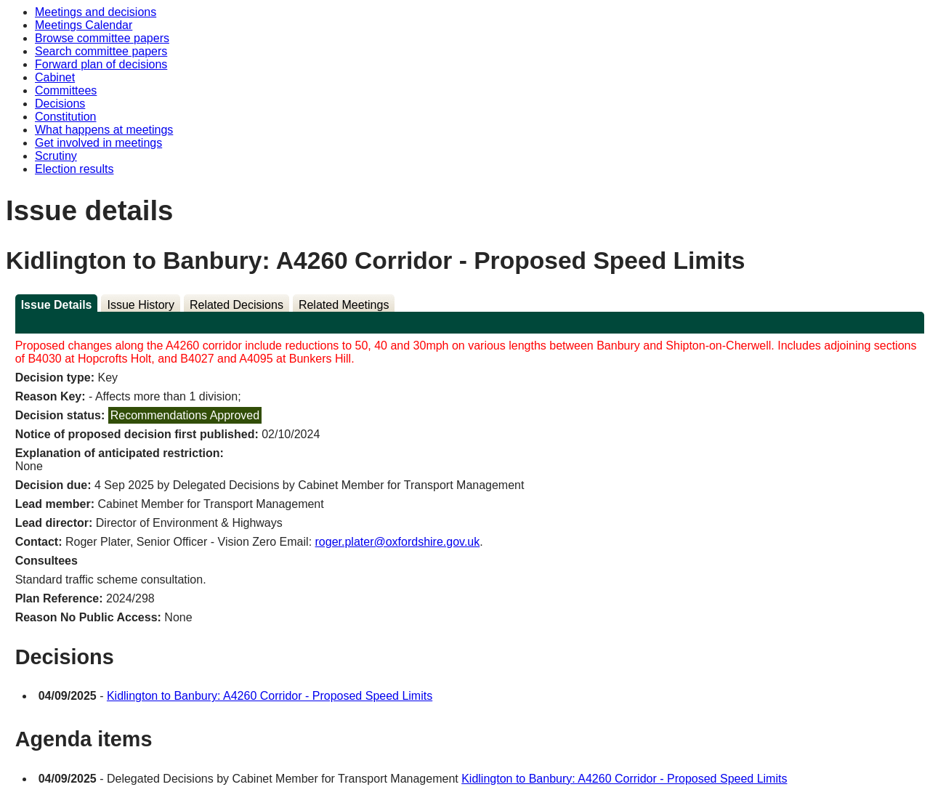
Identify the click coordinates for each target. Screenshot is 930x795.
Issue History (140, 305)
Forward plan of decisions (101, 64)
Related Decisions (236, 305)
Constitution (66, 116)
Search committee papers (101, 51)
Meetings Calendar (83, 25)
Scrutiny (56, 156)
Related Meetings (344, 305)
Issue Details (56, 305)
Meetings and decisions (95, 12)
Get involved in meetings (98, 143)
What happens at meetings (104, 130)
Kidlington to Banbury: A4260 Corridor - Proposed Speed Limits (269, 696)
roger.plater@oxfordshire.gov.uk (397, 542)
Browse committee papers (102, 38)
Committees (66, 90)
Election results (74, 169)
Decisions (60, 103)
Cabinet (55, 77)
